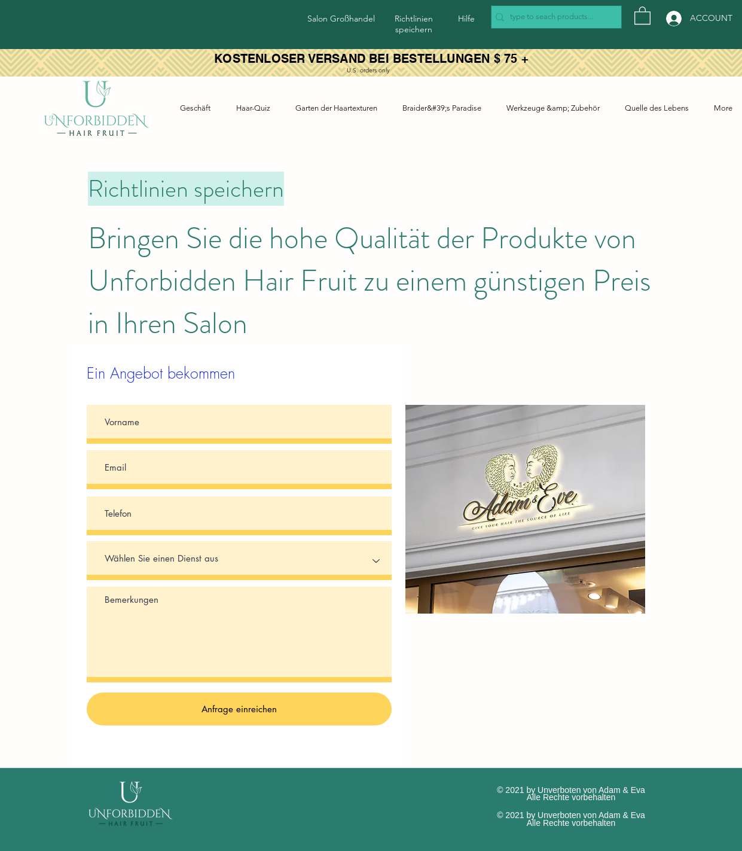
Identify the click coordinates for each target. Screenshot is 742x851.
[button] (642, 15)
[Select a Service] (239, 560)
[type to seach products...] (553, 17)
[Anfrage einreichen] (239, 709)
